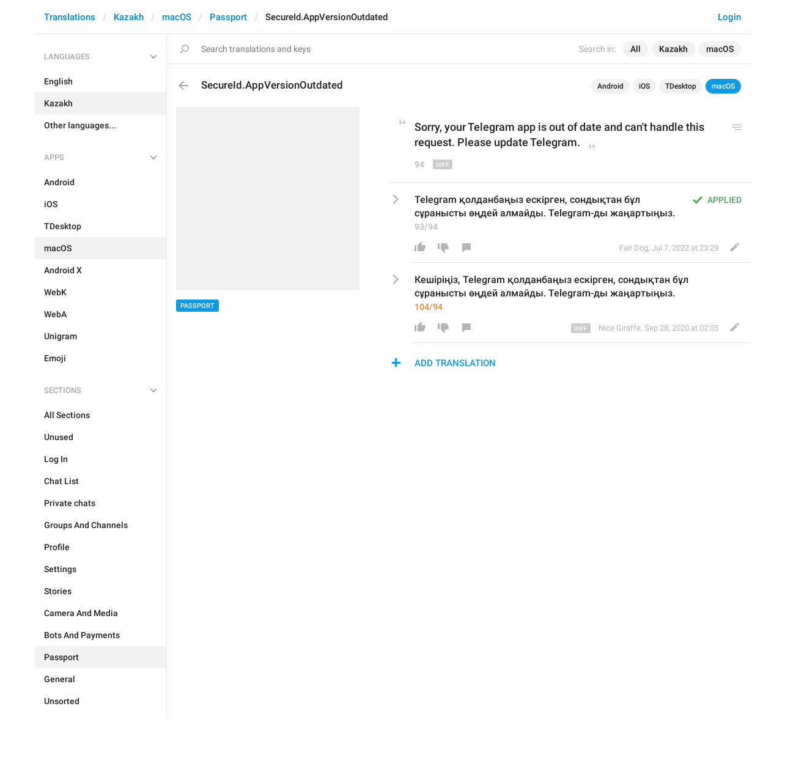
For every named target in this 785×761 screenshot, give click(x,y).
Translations (69, 17)
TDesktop (680, 86)
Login (729, 17)
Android (610, 86)
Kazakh (129, 17)
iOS (644, 86)
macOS (176, 17)
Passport (228, 17)
